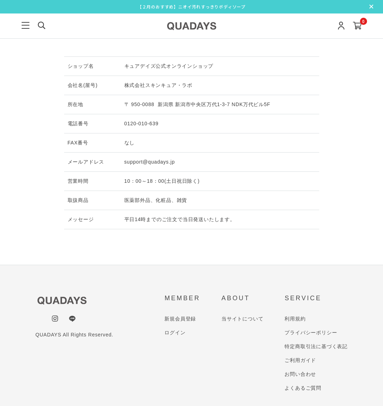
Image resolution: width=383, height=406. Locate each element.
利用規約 (295, 319)
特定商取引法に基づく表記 (316, 346)
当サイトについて (242, 319)
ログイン (174, 332)
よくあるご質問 (303, 388)
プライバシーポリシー (311, 332)
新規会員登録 (180, 319)
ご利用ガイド (300, 360)
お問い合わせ (300, 374)
